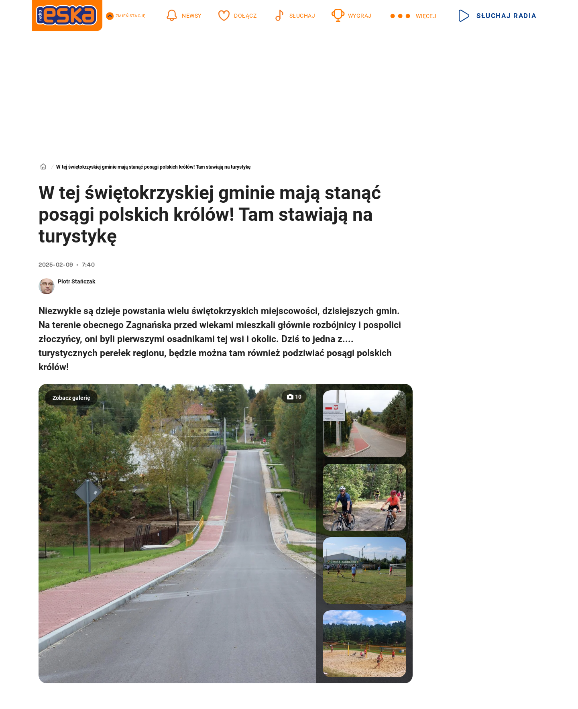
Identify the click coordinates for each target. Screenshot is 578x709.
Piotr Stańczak (76, 281)
